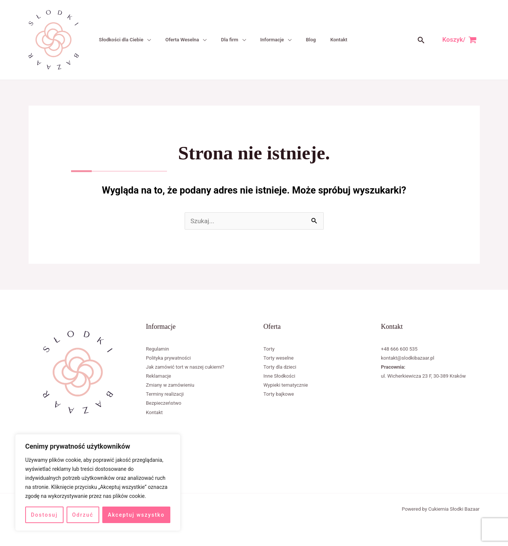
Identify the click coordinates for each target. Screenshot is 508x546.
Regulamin (157, 349)
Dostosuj (44, 515)
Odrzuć (83, 515)
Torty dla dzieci (280, 367)
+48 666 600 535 (399, 349)
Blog (307, 39)
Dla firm (227, 39)
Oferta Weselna (180, 39)
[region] (97, 482)
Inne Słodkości (280, 376)
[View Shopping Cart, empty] (459, 40)
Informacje (269, 39)
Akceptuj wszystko (136, 515)
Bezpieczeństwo (163, 403)
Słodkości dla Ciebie (120, 39)
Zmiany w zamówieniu (170, 385)
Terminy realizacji (165, 394)
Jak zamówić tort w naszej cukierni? (185, 367)
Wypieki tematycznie (286, 385)
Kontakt (334, 39)
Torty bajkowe (279, 394)
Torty (269, 349)
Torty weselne (279, 358)
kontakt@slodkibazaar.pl (407, 358)
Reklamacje (158, 376)
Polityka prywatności (168, 358)
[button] (421, 40)
